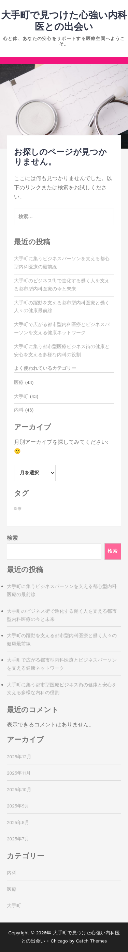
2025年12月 (19, 757)
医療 (19, 382)
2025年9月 (18, 806)
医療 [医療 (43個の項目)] (18, 509)
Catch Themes (91, 941)
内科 (19, 410)
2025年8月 (18, 822)
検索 (12, 538)
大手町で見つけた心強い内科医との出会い (64, 21)
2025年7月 (18, 839)
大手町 (21, 396)
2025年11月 (19, 773)
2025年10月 (19, 789)
